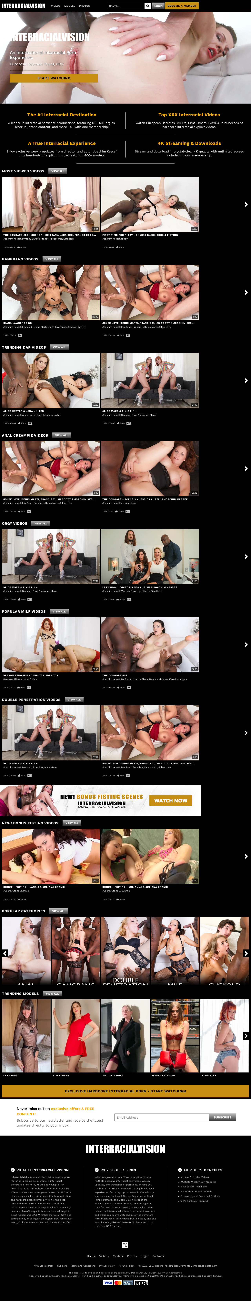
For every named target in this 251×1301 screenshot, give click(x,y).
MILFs (40, 1184)
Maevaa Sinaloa (164, 1075)
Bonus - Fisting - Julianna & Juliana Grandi (135, 887)
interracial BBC (56, 1192)
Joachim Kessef (12, 238)
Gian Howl (156, 591)
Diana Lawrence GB (17, 323)
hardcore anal (24, 1199)
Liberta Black (140, 679)
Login (158, 5)
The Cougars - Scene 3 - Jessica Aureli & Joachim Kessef (145, 499)
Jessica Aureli (129, 503)
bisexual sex (18, 1196)
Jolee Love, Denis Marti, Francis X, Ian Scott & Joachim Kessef (149, 323)
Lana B (25, 890)
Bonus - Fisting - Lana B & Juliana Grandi (34, 887)
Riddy (124, 238)
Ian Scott (126, 327)
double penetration (59, 1196)
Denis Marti (40, 327)
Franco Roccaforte (51, 238)
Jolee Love (164, 327)
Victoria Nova (128, 591)
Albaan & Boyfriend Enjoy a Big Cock (30, 675)
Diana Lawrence (57, 327)
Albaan (18, 679)
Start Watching (53, 78)
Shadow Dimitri (76, 327)
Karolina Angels (178, 679)
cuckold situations (36, 1196)
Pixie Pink (137, 415)
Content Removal (213, 1276)
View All (57, 171)
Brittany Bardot (31, 238)
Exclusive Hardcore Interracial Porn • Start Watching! (125, 1091)
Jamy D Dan (30, 679)
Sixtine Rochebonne (134, 1196)
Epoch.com (48, 1276)
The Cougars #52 (114, 675)
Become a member (182, 5)
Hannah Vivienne (158, 679)
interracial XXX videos (52, 1203)
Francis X (27, 327)
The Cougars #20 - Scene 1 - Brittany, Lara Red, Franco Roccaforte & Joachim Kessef (67, 235)
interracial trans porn (142, 1211)
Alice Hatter (29, 415)
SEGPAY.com (156, 1276)
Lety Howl (143, 591)
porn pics (131, 1184)
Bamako (41, 415)
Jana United (54, 415)
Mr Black (126, 679)
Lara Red (68, 238)
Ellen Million (126, 1199)
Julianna (125, 890)
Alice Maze (149, 415)
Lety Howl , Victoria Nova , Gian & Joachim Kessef (139, 587)
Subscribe (222, 1117)
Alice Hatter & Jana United (23, 411)
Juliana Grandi (11, 890)
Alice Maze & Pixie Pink (119, 411)
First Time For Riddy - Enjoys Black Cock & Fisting (140, 235)
